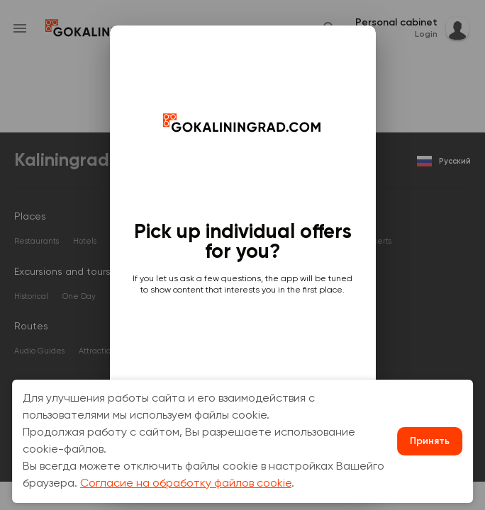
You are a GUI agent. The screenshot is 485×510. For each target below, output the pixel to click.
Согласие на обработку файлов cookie (185, 483)
